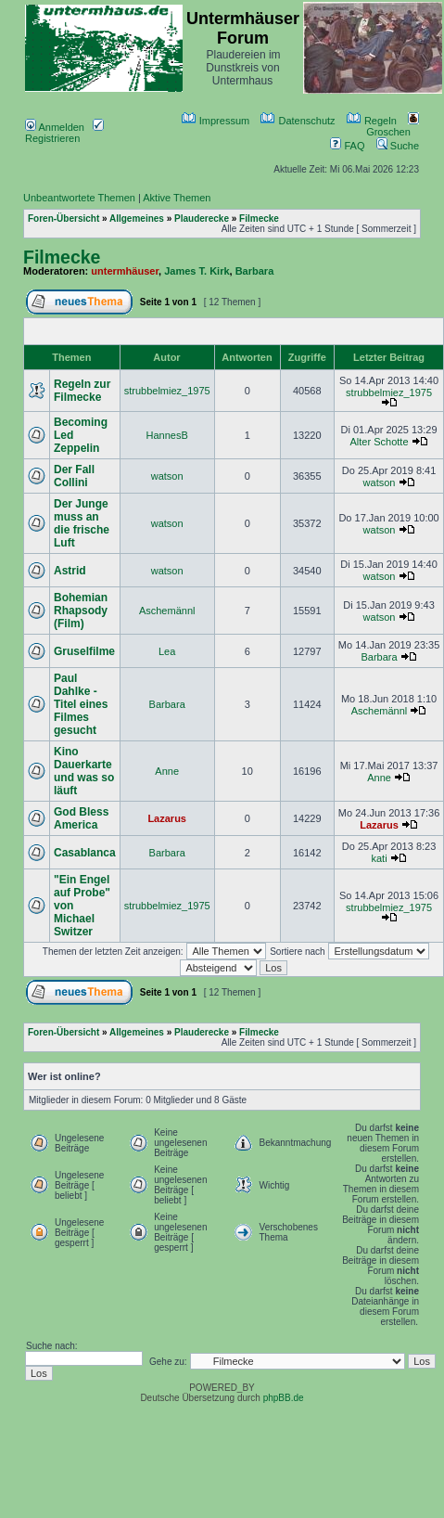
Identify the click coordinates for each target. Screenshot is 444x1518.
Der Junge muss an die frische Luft (81, 523)
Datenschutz (297, 120)
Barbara (254, 271)
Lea (167, 651)
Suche (397, 145)
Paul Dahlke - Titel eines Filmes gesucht (81, 704)
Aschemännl (167, 610)
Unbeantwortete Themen (79, 197)
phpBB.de (283, 1398)
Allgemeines (136, 218)
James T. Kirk (196, 271)
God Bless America (81, 818)
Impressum (215, 120)
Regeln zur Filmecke (82, 391)
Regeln (372, 120)
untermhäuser (125, 271)
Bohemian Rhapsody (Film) (81, 610)
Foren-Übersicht (63, 218)
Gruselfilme (84, 651)
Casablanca (85, 852)
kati (379, 858)
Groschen (392, 126)
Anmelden (54, 127)
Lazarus (166, 818)
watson (167, 476)
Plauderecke (201, 218)
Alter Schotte (379, 441)
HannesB (167, 435)
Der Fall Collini (74, 476)
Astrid (70, 570)
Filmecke (259, 218)
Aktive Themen (176, 197)
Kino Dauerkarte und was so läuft (84, 771)
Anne (167, 771)
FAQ (347, 145)
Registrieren (64, 133)
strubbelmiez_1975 (167, 390)
